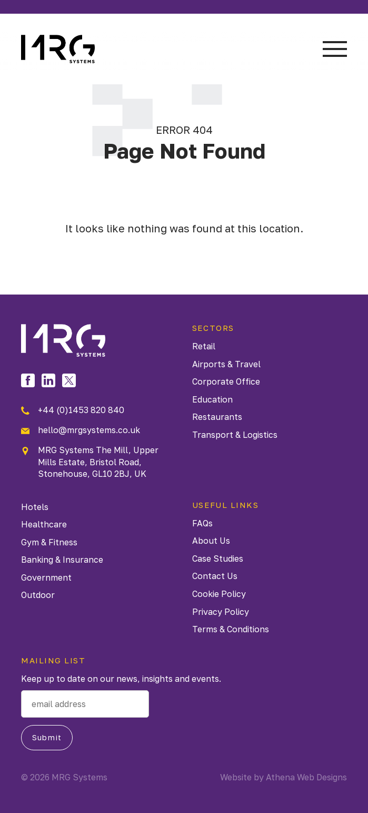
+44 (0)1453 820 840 (72, 410)
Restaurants (217, 417)
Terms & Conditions (230, 629)
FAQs (202, 523)
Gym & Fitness (49, 542)
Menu (335, 49)
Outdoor (38, 595)
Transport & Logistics (234, 434)
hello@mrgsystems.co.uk (80, 430)
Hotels (34, 507)
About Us (211, 540)
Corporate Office (226, 381)
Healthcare (44, 524)
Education (212, 399)
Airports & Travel (226, 364)
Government (46, 577)
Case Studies (217, 558)
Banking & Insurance (62, 559)
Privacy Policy (220, 611)
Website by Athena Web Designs (283, 777)
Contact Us (214, 576)
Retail (203, 346)
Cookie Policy (219, 594)
